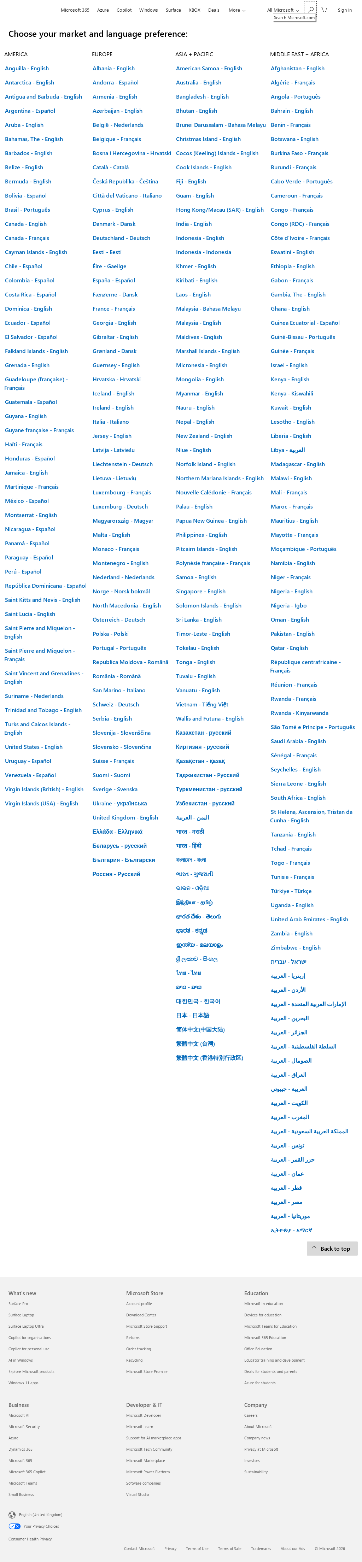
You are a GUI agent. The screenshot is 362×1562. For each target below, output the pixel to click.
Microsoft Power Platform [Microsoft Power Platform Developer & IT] (148, 1471)
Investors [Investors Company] (252, 1460)
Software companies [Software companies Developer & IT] (143, 1483)
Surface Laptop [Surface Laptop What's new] (21, 1314)
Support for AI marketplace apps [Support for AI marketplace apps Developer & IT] (153, 1437)
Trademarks (261, 1548)
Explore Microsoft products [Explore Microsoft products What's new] (31, 1371)
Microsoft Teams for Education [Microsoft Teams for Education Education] (270, 1326)
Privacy (170, 1548)
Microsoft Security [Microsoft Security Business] (24, 1426)
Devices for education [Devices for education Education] (262, 1314)
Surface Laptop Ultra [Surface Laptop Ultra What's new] (26, 1326)
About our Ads (293, 1548)
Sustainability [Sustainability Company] (256, 1471)
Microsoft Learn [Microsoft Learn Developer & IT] (139, 1426)
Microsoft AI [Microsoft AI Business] (18, 1415)
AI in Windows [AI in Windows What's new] (20, 1360)
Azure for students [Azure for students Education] (260, 1382)
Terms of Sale (229, 1548)
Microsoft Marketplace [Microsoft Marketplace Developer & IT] (145, 1460)
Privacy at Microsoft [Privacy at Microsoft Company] (261, 1449)
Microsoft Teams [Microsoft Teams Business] (22, 1483)
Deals (214, 10)
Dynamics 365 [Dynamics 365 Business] (20, 1449)
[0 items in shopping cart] (324, 9)
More (234, 10)
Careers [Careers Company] (251, 1415)
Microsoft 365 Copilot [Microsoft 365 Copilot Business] (27, 1471)
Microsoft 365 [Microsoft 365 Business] (20, 1460)
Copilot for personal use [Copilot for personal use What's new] (28, 1348)
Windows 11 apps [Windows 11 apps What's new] (23, 1382)
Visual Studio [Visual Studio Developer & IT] (137, 1494)
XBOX (194, 10)
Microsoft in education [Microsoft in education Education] (263, 1303)
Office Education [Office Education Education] (258, 1348)
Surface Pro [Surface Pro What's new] (18, 1303)
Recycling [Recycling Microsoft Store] (134, 1360)
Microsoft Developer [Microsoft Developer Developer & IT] (143, 1415)
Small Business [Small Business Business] (21, 1494)
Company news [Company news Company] (257, 1437)
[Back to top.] (332, 1248)
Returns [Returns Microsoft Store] (133, 1337)
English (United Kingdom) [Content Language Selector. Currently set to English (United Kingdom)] (40, 1514)
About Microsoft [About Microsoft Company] (258, 1426)
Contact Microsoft (139, 1548)
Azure (103, 10)
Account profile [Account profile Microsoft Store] (139, 1303)
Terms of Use (197, 1548)
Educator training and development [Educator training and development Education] (274, 1360)
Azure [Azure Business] (13, 1437)
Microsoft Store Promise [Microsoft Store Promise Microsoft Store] (147, 1371)
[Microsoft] (32, 9)
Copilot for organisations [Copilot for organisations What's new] (29, 1337)
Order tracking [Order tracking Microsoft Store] (138, 1348)
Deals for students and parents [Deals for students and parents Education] (270, 1371)
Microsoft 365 (75, 10)
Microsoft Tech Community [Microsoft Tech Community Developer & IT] (149, 1449)
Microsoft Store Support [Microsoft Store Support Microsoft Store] (146, 1326)
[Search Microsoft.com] (310, 9)
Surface (173, 10)
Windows (148, 10)
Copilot (124, 10)
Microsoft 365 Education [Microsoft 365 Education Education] (265, 1337)
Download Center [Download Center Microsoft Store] (141, 1314)
